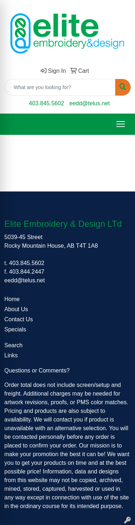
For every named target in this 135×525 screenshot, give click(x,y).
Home (12, 299)
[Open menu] (120, 124)
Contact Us (18, 319)
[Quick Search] (60, 87)
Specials (15, 329)
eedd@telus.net (89, 103)
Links (11, 355)
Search (13, 345)
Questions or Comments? (36, 370)
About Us (16, 309)
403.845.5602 (46, 103)
